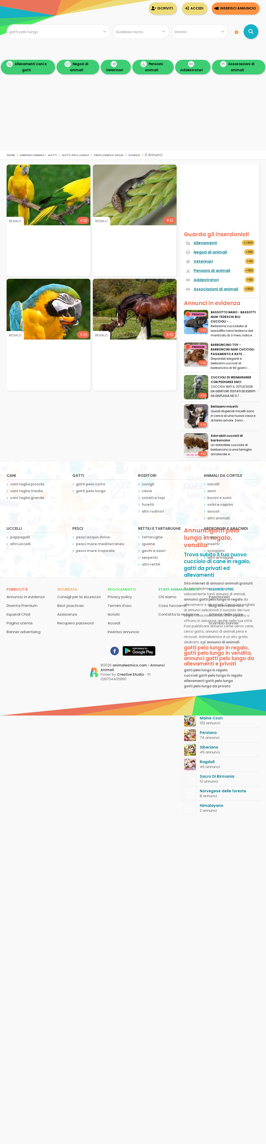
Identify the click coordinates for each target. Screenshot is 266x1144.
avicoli (213, 511)
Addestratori (191, 66)
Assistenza (67, 614)
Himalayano (211, 805)
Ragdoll (207, 761)
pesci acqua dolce (93, 537)
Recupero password (75, 623)
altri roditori (153, 511)
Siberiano (209, 747)
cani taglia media (26, 491)
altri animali (218, 518)
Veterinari (114, 66)
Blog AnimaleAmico (226, 605)
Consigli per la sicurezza (79, 596)
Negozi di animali (76, 66)
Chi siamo (167, 596)
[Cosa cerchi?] (58, 31)
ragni (212, 537)
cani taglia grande (27, 497)
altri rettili (151, 564)
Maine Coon (211, 718)
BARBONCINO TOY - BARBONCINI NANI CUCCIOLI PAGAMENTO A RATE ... (232, 349)
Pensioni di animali (212, 270)
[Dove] (199, 31)
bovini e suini (219, 497)
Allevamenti (205, 242)
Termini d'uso (120, 605)
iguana (148, 543)
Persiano (208, 732)
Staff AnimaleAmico (178, 589)
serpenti (150, 557)
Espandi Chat (19, 614)
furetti (148, 504)
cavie (147, 491)
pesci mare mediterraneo (100, 543)
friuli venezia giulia (109, 154)
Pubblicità (17, 589)
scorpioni (216, 550)
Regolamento (122, 589)
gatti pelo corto (90, 484)
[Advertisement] (133, 117)
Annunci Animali (32, 154)
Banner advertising (23, 631)
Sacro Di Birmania (217, 776)
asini (211, 491)
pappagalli (20, 537)
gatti (52, 154)
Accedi (196, 8)
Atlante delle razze (226, 614)
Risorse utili (221, 589)
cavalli (213, 484)
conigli (148, 484)
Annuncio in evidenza (26, 596)
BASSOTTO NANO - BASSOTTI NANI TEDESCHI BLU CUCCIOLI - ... (233, 316)
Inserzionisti (219, 596)
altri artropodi (220, 557)
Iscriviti (165, 8)
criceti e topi (153, 497)
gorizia (134, 154)
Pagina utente (20, 623)
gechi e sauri (153, 550)
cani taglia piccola (27, 484)
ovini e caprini (220, 504)
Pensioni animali (152, 66)
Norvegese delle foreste (223, 791)
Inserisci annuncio (238, 8)
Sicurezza (67, 589)
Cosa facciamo (172, 605)
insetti (213, 543)
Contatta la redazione (178, 614)
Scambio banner (224, 623)
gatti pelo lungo (75, 154)
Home (11, 154)
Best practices (70, 605)
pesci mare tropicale (95, 550)
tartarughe (152, 537)
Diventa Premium (22, 605)
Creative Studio (130, 674)
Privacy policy (120, 596)
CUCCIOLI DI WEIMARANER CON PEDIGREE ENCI (231, 379)
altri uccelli (20, 543)
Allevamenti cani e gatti (27, 66)
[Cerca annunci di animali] (251, 31)
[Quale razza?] (141, 31)
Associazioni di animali (237, 66)
